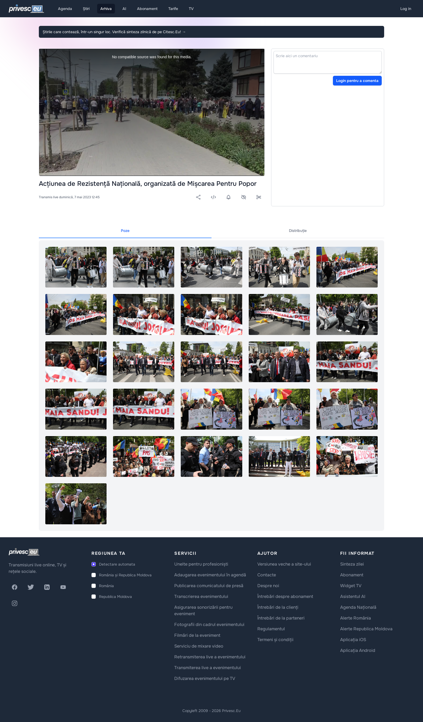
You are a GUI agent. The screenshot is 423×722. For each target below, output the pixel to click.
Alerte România (355, 618)
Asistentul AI (352, 596)
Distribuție (298, 230)
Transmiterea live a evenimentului (207, 667)
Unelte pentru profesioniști (201, 564)
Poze (125, 230)
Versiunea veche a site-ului (284, 564)
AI (124, 8)
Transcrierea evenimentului (201, 596)
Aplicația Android (357, 650)
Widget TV (350, 585)
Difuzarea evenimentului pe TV (204, 678)
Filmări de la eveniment (197, 635)
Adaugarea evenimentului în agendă (210, 575)
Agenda (65, 8)
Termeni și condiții (275, 639)
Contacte (266, 575)
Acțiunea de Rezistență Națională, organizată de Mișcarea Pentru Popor (148, 184)
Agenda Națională (358, 607)
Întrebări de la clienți (277, 607)
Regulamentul (271, 629)
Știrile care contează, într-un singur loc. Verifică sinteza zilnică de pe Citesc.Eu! (114, 31)
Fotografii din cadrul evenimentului (209, 624)
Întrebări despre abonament (285, 596)
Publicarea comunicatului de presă (208, 585)
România (106, 585)
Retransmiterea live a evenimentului (209, 657)
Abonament (147, 8)
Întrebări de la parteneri (281, 618)
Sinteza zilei (352, 564)
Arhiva (106, 8)
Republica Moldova (115, 596)
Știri (86, 8)
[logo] (24, 552)
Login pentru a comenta (357, 80)
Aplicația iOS (353, 639)
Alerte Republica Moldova (366, 629)
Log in (405, 8)
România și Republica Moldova (125, 575)
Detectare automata (117, 564)
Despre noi (268, 585)
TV (191, 8)
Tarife (173, 8)
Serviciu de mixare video (198, 646)
